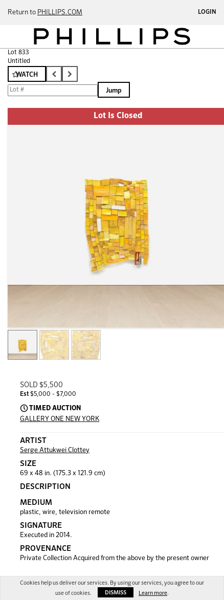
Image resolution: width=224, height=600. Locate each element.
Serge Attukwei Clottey (54, 450)
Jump (114, 90)
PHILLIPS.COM (59, 12)
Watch (27, 75)
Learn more (153, 593)
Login (207, 12)
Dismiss (115, 592)
